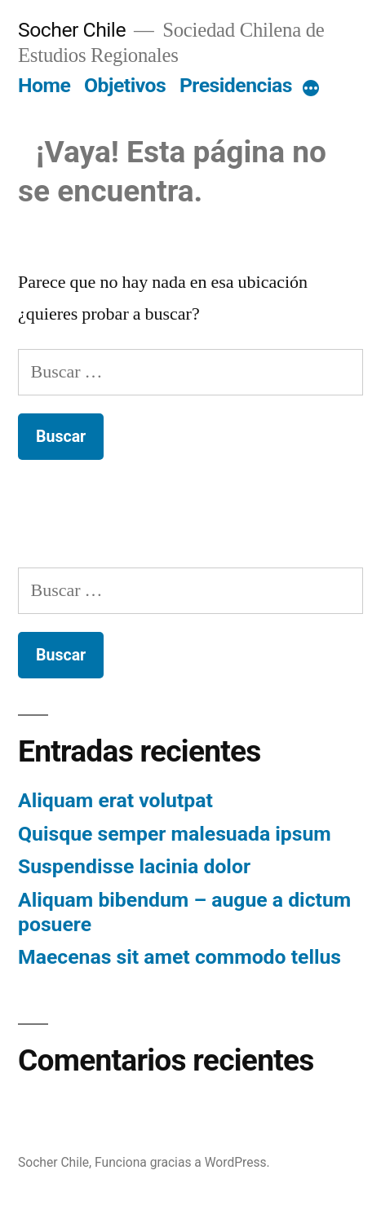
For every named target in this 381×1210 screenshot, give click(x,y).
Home (44, 85)
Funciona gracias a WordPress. (182, 1162)
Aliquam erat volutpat (115, 800)
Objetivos (125, 85)
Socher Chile (72, 30)
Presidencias (235, 85)
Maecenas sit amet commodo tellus (179, 957)
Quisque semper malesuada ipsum (174, 834)
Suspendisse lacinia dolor (134, 866)
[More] (311, 89)
